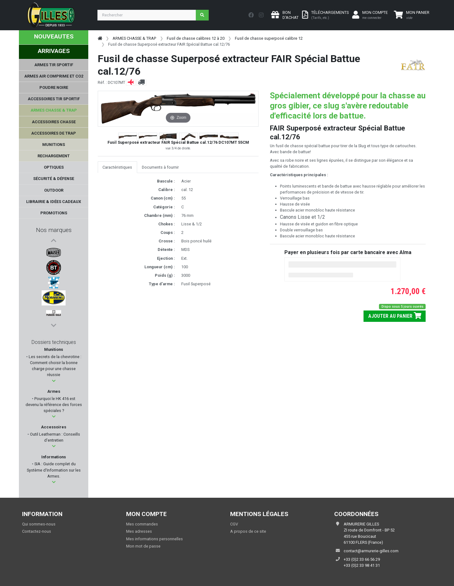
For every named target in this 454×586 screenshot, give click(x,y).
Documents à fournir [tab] (160, 167)
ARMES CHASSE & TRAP (134, 38)
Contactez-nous (36, 531)
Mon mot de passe (143, 546)
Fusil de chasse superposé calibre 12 (269, 38)
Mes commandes (142, 524)
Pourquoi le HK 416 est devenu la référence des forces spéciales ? (54, 404)
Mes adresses (139, 531)
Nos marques (54, 230)
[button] (53, 381)
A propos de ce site (248, 531)
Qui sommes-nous (38, 524)
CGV (234, 524)
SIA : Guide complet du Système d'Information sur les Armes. (54, 469)
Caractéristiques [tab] (117, 167)
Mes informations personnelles (154, 539)
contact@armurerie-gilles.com (371, 550)
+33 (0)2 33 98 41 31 (362, 565)
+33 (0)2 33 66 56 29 (362, 559)
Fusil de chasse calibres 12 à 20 (195, 38)
